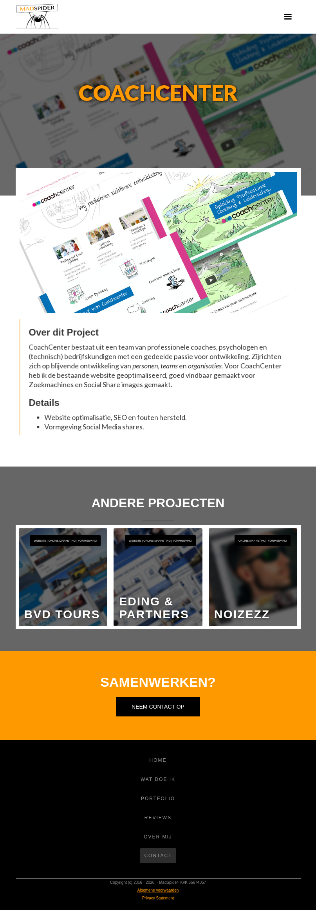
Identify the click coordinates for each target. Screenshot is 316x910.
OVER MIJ (158, 837)
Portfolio (158, 798)
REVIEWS (158, 817)
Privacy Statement (158, 898)
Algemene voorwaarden (158, 890)
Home (158, 760)
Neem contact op (158, 707)
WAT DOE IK (158, 779)
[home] (37, 16)
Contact (158, 855)
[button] (288, 17)
